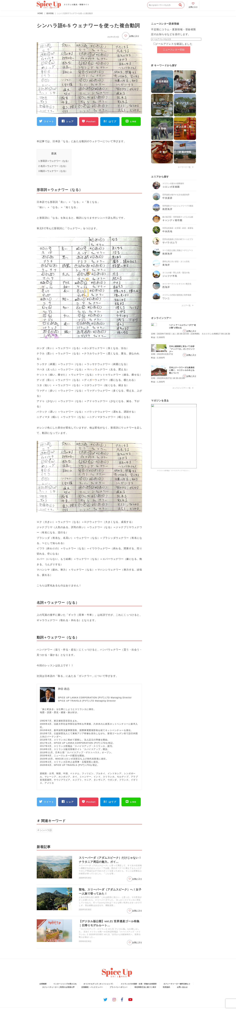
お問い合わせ (182, 987)
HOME (40, 13)
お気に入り (130, 35)
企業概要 (43, 984)
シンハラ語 (46, 830)
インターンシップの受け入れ (65, 984)
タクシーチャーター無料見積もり (176, 984)
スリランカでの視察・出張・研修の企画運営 (139, 984)
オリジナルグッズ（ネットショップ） (99, 984)
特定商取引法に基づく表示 (145, 987)
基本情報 (50, 13)
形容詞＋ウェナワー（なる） (54, 161)
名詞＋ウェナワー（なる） (52, 166)
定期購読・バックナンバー (92, 987)
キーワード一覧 (185, 167)
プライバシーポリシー (119, 987)
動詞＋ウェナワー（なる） (52, 171)
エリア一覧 (187, 305)
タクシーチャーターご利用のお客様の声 (58, 987)
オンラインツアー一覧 (182, 388)
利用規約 (166, 987)
